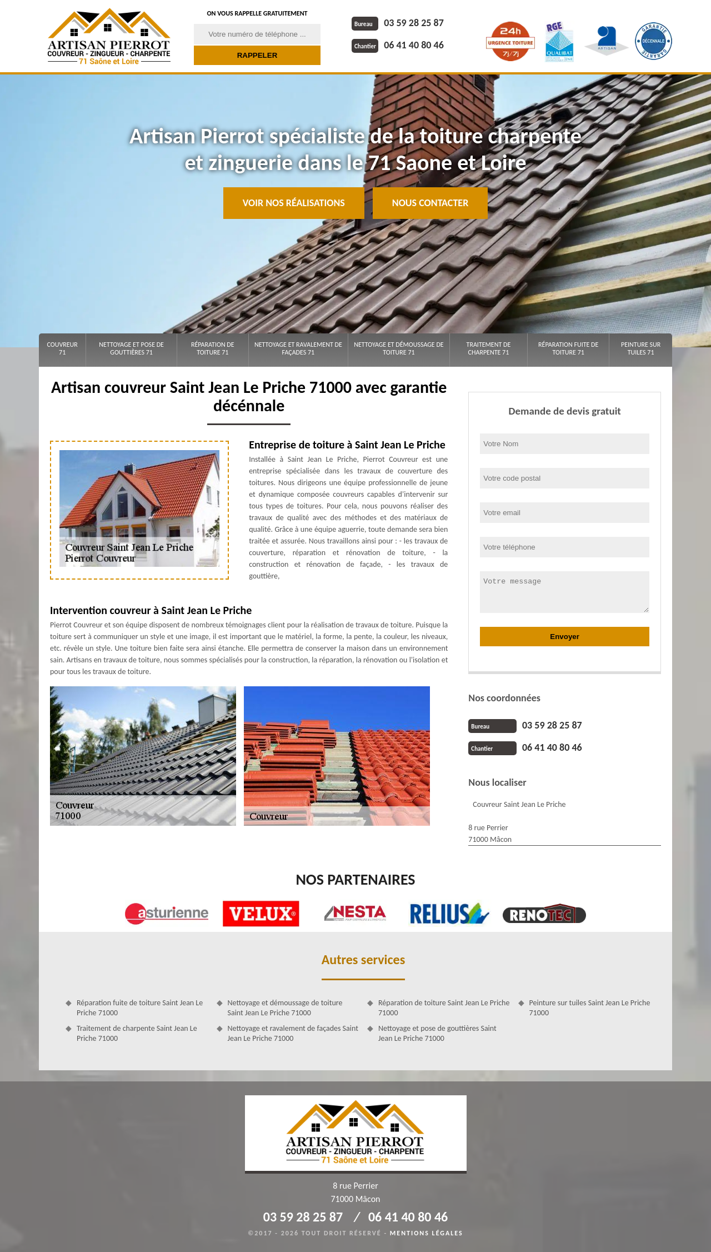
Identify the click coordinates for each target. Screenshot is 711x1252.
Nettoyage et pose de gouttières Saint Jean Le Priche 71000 (437, 1033)
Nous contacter (430, 203)
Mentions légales (426, 1233)
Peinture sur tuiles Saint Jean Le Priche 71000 (589, 1007)
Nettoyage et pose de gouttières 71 (131, 348)
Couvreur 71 (62, 348)
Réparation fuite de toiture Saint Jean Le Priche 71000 (140, 1007)
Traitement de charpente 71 (489, 348)
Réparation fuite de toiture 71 (568, 348)
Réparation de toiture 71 (212, 348)
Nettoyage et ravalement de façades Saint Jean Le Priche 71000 (293, 1033)
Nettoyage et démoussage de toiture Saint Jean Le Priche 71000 (285, 1007)
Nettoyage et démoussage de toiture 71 (398, 348)
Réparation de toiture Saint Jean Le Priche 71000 (443, 1007)
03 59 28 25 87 (398, 23)
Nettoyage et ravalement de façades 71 (298, 348)
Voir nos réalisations (294, 203)
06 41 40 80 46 (398, 45)
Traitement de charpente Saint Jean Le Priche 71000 (137, 1033)
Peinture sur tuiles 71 (640, 348)
